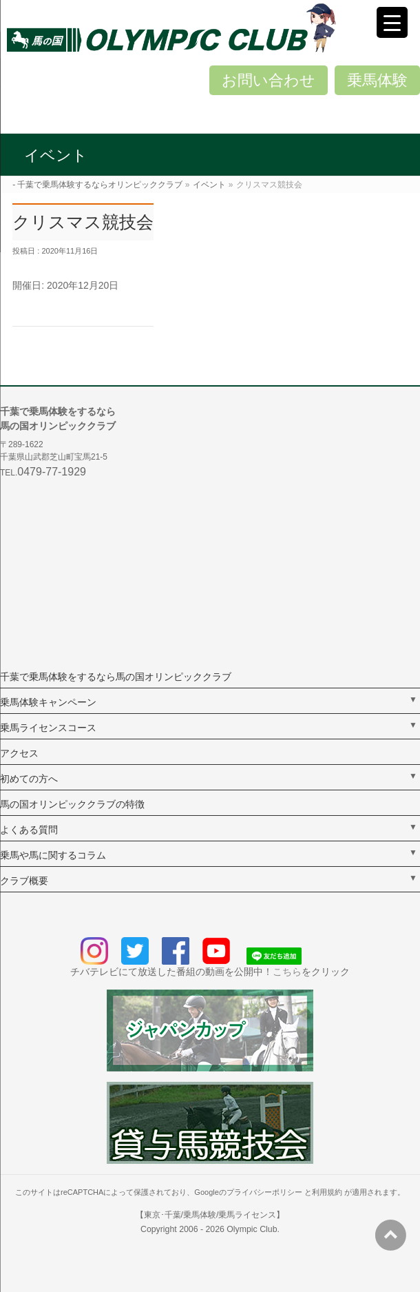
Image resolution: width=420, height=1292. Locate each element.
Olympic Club (252, 1229)
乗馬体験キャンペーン (48, 702)
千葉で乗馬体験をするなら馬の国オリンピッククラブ (115, 676)
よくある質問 (29, 829)
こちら (287, 971)
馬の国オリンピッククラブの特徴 (72, 804)
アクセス (19, 753)
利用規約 (327, 1192)
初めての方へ (29, 778)
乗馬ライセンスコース (48, 727)
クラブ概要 (24, 880)
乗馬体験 (377, 80)
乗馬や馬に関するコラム (53, 855)
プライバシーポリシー (264, 1192)
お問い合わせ (268, 80)
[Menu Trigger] (392, 22)
